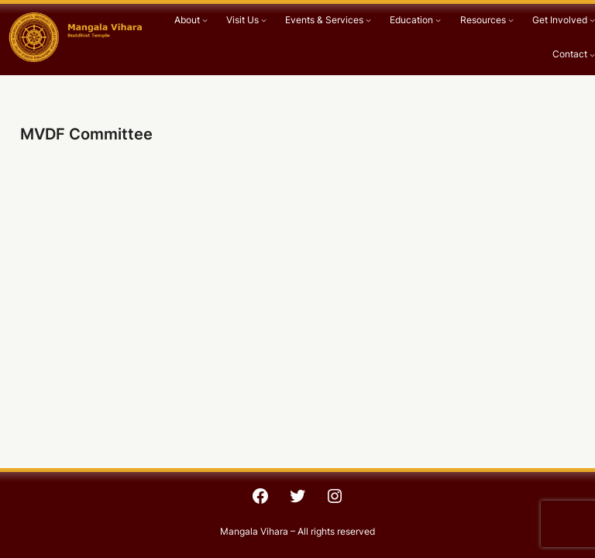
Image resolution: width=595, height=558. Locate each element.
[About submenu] (205, 20)
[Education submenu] (438, 20)
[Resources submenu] (511, 20)
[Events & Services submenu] (368, 20)
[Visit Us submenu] (264, 20)
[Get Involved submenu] (592, 20)
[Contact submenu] (592, 54)
